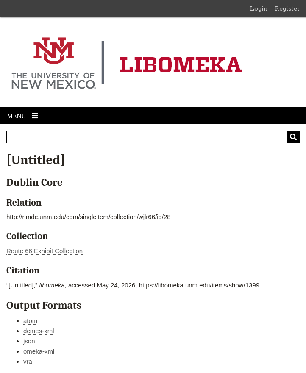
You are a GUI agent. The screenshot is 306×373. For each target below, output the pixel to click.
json (29, 341)
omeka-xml (38, 351)
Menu (22, 115)
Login (259, 8)
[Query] (153, 137)
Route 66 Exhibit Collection (44, 250)
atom (30, 320)
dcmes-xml (38, 330)
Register (287, 8)
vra (27, 361)
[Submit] (293, 137)
